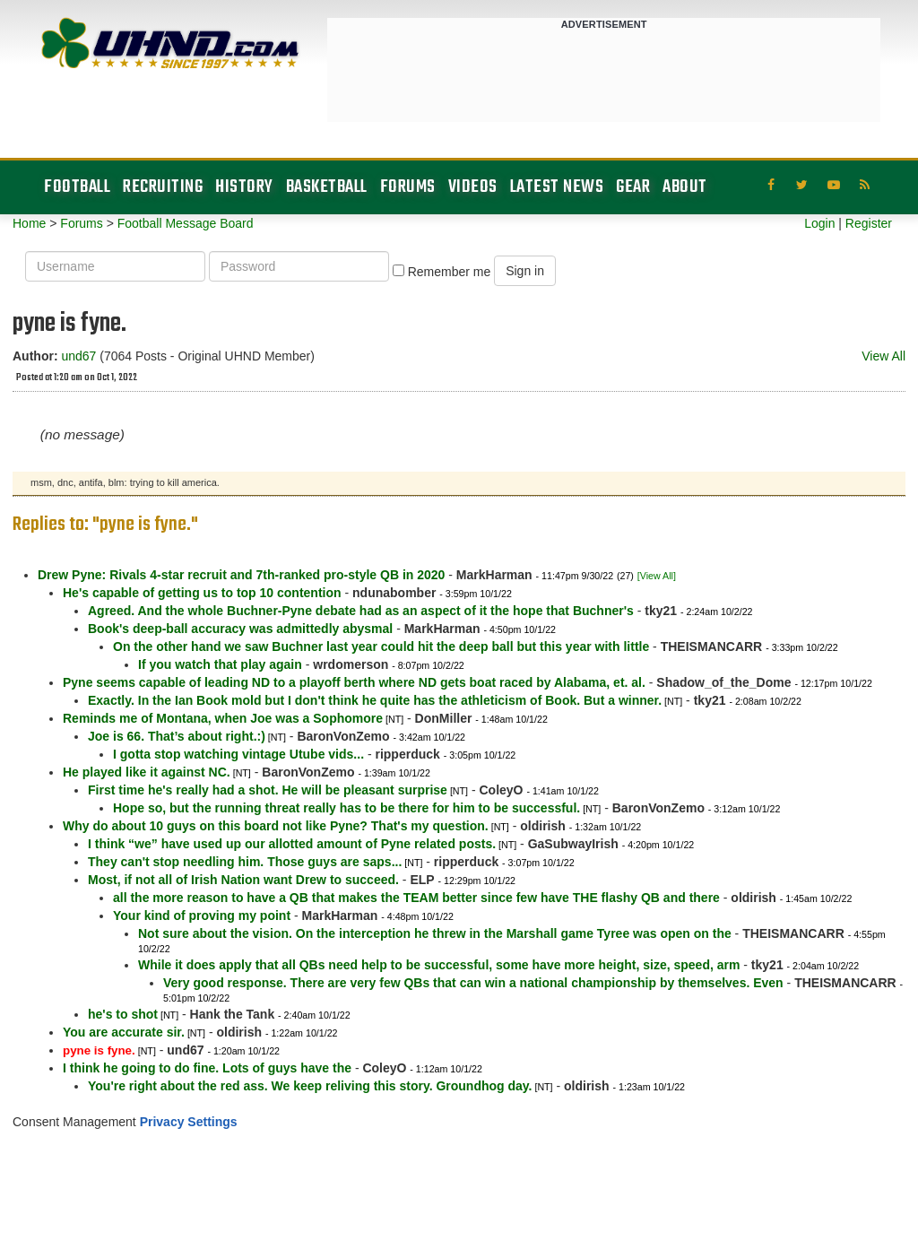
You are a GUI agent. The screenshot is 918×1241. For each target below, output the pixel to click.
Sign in (525, 271)
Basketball (327, 187)
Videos (473, 187)
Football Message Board (185, 223)
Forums (408, 187)
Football (77, 187)
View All (883, 356)
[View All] (656, 575)
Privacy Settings (189, 1122)
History (244, 187)
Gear (633, 187)
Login (819, 223)
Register (868, 223)
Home (29, 223)
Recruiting (163, 187)
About (685, 187)
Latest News (557, 187)
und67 (78, 356)
